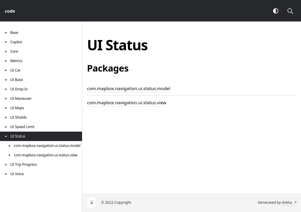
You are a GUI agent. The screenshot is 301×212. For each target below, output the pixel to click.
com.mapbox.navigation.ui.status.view (126, 102)
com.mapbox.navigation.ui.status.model (128, 88)
